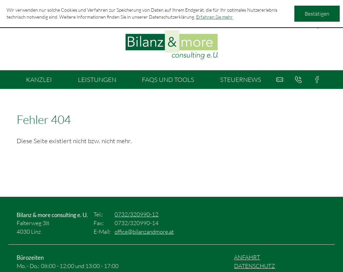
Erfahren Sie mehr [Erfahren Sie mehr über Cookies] (214, 17)
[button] (298, 79)
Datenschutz (254, 265)
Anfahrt (247, 257)
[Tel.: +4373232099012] (137, 214)
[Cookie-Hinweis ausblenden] (317, 14)
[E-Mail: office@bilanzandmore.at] (279, 79)
